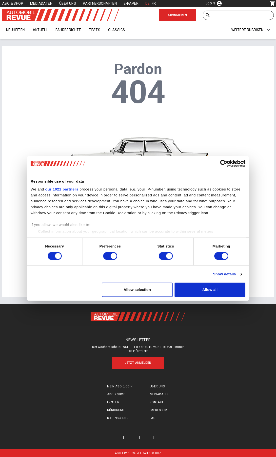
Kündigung (115, 410)
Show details (224, 274)
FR (154, 3)
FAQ (153, 418)
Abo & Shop (12, 3)
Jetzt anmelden (138, 362)
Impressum (158, 410)
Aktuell (40, 30)
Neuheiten (15, 30)
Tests (94, 30)
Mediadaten (41, 3)
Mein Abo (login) (120, 386)
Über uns (67, 3)
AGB (118, 453)
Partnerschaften (100, 3)
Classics (116, 30)
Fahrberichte (68, 30)
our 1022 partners (61, 189)
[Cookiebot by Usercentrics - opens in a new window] (223, 163)
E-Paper (131, 3)
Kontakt (157, 402)
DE (147, 3)
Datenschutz (118, 418)
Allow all (210, 290)
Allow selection (137, 290)
